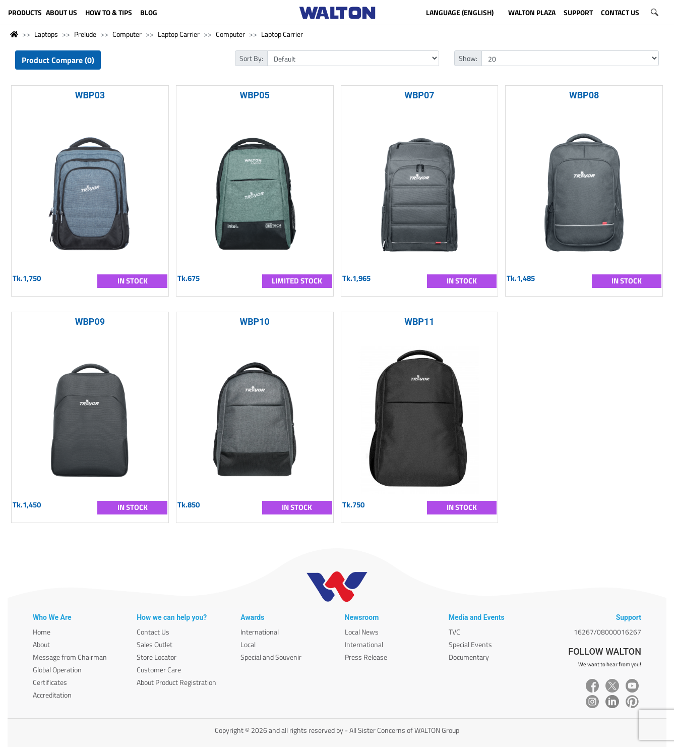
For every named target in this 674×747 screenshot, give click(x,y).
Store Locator (156, 657)
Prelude (85, 34)
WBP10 (254, 321)
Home (41, 631)
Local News (362, 631)
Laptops (46, 34)
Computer (127, 34)
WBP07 (419, 95)
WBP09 (90, 321)
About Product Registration (176, 682)
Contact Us (153, 631)
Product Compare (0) (58, 60)
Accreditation (52, 694)
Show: (468, 58)
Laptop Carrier (179, 34)
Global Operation (57, 669)
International (259, 631)
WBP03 (90, 95)
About (41, 644)
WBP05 (254, 95)
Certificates (50, 682)
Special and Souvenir (270, 657)
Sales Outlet (154, 644)
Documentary (469, 657)
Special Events (470, 644)
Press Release (366, 657)
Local (248, 644)
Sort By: (251, 58)
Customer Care (159, 669)
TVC (454, 631)
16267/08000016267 (607, 631)
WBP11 (419, 321)
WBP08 (584, 95)
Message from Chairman (70, 657)
